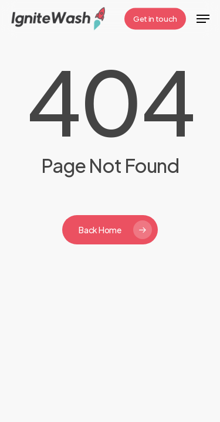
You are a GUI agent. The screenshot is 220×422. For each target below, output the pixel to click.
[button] (203, 19)
